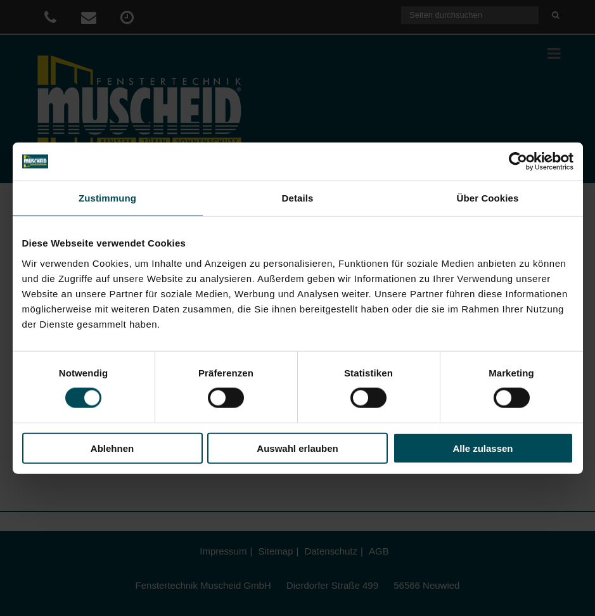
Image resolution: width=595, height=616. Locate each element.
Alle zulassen (482, 447)
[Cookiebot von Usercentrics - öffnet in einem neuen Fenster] (518, 161)
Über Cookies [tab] (488, 198)
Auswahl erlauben (297, 447)
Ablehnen (112, 447)
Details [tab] (298, 198)
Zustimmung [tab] (107, 198)
